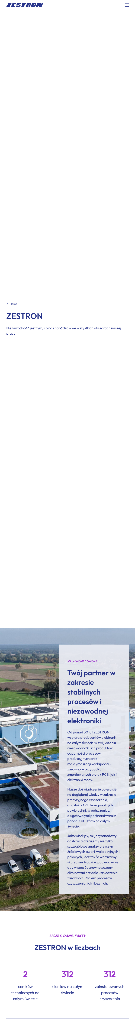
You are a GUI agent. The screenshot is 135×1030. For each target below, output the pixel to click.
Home (13, 304)
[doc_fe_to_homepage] (24, 5)
